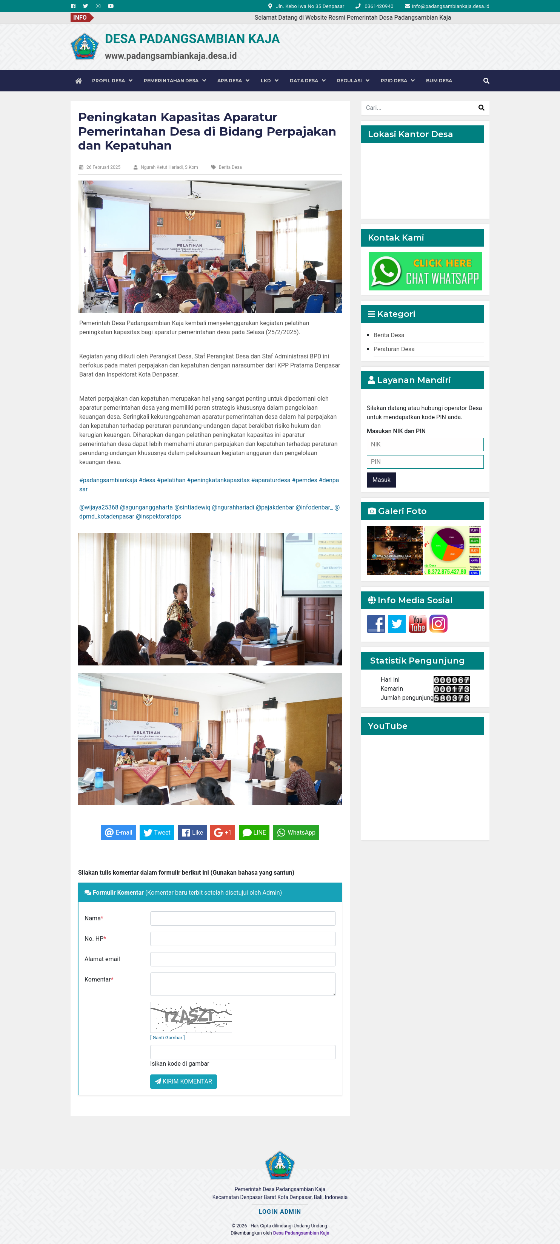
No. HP (95, 938)
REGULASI (353, 81)
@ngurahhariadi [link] (233, 507)
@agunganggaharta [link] (146, 507)
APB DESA (233, 81)
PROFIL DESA (112, 81)
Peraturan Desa (394, 349)
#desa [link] (147, 480)
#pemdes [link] (304, 480)
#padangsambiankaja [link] (108, 480)
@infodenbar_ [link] (314, 507)
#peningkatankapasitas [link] (218, 480)
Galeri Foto (397, 511)
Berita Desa (389, 335)
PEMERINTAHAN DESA (175, 81)
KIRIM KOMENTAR (183, 1081)
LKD (269, 81)
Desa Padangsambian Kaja (301, 1233)
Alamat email (102, 959)
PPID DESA (398, 81)
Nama (94, 918)
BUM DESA (439, 80)
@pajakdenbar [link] (275, 507)
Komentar (99, 979)
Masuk (381, 479)
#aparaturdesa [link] (271, 480)
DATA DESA (308, 81)
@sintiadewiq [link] (192, 507)
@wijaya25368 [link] (98, 507)
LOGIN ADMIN (280, 1211)
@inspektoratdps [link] (158, 516)
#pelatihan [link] (171, 480)
